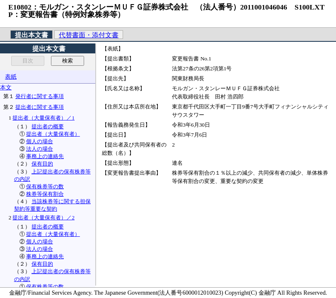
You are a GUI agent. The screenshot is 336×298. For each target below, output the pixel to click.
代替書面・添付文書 (88, 34)
